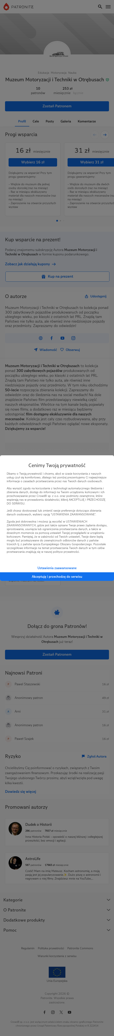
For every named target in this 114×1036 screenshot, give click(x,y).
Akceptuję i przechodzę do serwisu (57, 576)
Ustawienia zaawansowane (57, 568)
